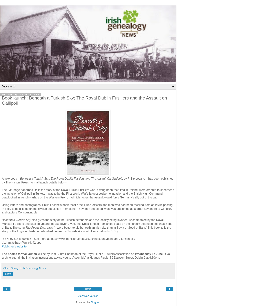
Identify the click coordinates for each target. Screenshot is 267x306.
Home (88, 289)
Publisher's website (14, 246)
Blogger (95, 302)
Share (8, 274)
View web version (88, 295)
